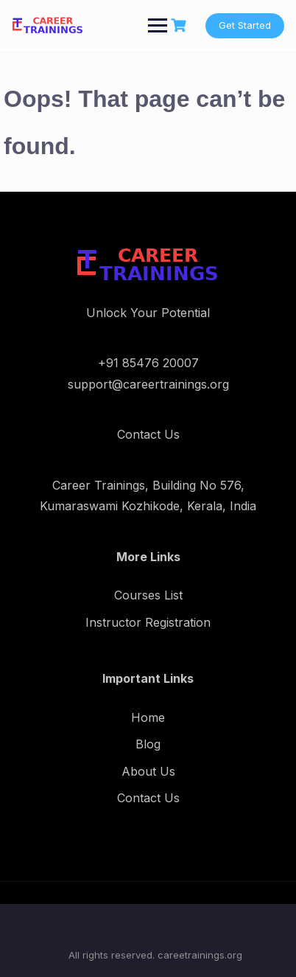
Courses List (148, 595)
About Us (148, 771)
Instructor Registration (148, 622)
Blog (148, 744)
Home (148, 717)
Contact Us (148, 797)
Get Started (245, 25)
